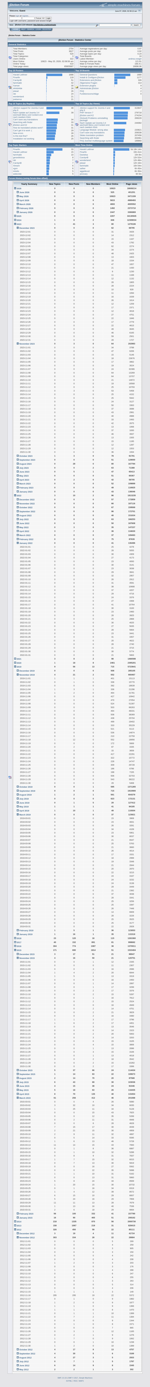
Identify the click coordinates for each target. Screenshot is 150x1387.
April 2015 (24, 1094)
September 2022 (27, 511)
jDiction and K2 (20, 125)
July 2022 (24, 519)
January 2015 (25, 1218)
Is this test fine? (20, 136)
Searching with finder (22, 122)
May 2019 (23, 806)
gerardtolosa (19, 157)
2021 (19, 659)
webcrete (17, 174)
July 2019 (24, 799)
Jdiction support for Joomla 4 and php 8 (28, 109)
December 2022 (27, 499)
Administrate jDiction (89, 88)
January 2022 (25, 543)
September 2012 (27, 1353)
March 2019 (25, 815)
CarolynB (17, 80)
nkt (14, 94)
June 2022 (24, 523)
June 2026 (24, 192)
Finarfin (16, 77)
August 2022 (25, 515)
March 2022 (25, 535)
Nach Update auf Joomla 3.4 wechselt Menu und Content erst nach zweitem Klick (28, 114)
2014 (19, 1221)
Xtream (16, 165)
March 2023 (25, 483)
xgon (15, 168)
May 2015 (23, 1090)
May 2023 (23, 476)
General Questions (88, 74)
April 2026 (24, 200)
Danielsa (84, 155)
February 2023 (26, 488)
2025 (19, 216)
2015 (19, 950)
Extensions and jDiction (90, 80)
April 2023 (24, 480)
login (18, 16)
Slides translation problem (92, 135)
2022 (19, 495)
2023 (19, 224)
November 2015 (27, 958)
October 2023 (25, 456)
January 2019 (25, 934)
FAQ (82, 91)
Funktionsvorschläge (89, 94)
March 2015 (25, 1098)
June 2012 (24, 1365)
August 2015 (25, 1078)
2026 (19, 188)
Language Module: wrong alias (94, 130)
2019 (19, 667)
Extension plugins (88, 85)
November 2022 (27, 503)
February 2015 (26, 1214)
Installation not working (23, 138)
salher (82, 168)
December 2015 (27, 954)
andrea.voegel (135, 59)
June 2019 (24, 803)
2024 (19, 220)
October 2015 (25, 1070)
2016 (19, 946)
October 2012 (25, 1349)
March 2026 (25, 204)
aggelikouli (85, 171)
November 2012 (27, 1237)
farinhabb (17, 83)
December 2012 (27, 1233)
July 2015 (24, 1082)
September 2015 (27, 1074)
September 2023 (27, 460)
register (25, 16)
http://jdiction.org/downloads (44, 25)
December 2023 (27, 228)
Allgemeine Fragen (88, 83)
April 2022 (24, 531)
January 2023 (25, 492)
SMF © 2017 (73, 1378)
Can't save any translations (25, 119)
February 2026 (26, 208)
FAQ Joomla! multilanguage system (96, 141)
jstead (16, 91)
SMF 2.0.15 (62, 1378)
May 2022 (23, 527)
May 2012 (23, 1369)
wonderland (18, 96)
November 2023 (27, 344)
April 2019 (24, 810)
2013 (19, 1225)
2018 (19, 938)
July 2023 (24, 468)
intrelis (16, 171)
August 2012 (25, 1357)
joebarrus (17, 99)
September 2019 (27, 791)
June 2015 (24, 1086)
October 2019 (25, 787)
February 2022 (26, 539)
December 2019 (27, 671)
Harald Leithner (20, 74)
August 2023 (25, 464)
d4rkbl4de (17, 88)
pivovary (84, 174)
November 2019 (27, 675)
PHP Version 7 (86, 112)
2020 (19, 663)
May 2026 (23, 196)
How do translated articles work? (28, 128)
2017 (19, 942)
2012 (19, 1229)
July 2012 (24, 1361)
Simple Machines (86, 1378)
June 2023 (24, 472)
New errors (18, 133)
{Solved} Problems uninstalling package (94, 119)
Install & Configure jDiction (92, 77)
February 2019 (26, 930)
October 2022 (25, 507)
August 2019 (25, 795)
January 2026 (25, 212)
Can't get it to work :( (22, 130)
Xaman (16, 85)
